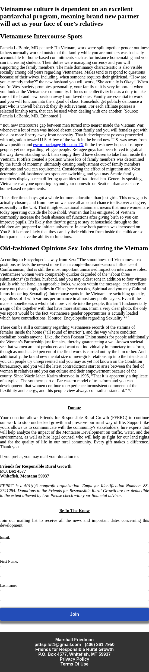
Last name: (8, 586)
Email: (5, 537)
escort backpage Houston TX (58, 144)
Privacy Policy (74, 659)
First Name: (9, 561)
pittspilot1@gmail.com (57, 644)
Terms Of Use (74, 664)
